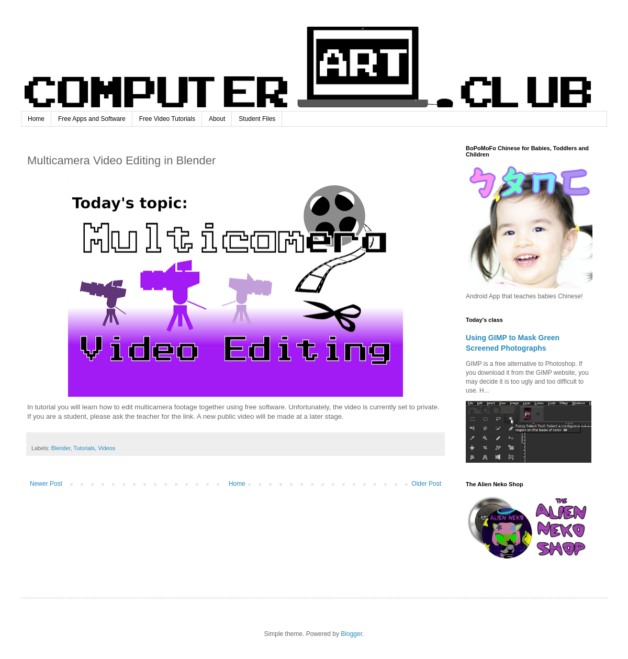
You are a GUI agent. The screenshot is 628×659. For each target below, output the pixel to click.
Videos (106, 448)
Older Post (426, 483)
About (217, 118)
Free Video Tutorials (167, 118)
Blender (61, 448)
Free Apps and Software (92, 118)
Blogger (351, 634)
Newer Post (46, 483)
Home (36, 118)
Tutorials (84, 448)
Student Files (257, 118)
